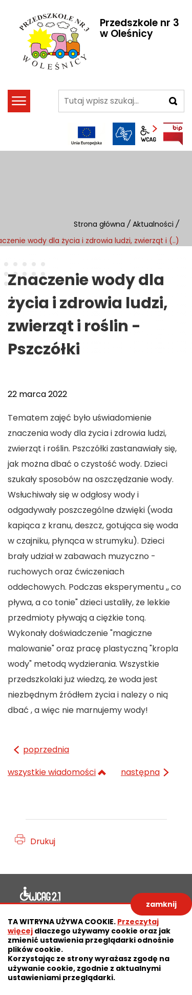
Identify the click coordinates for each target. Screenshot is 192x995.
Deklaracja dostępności (40, 896)
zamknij (161, 904)
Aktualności (153, 224)
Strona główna (99, 224)
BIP (173, 134)
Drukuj (42, 841)
